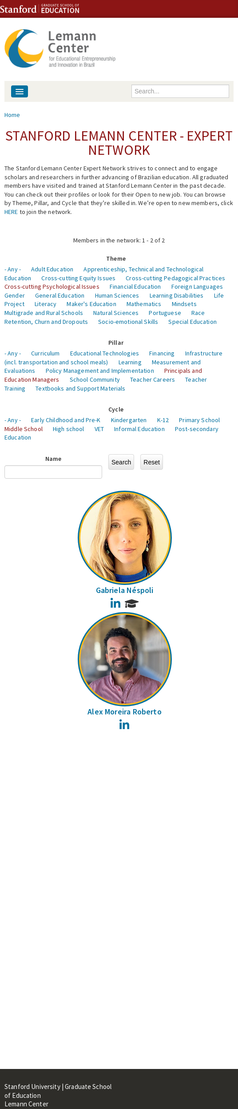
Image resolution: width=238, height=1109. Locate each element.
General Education (59, 295)
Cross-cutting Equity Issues (78, 278)
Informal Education (139, 429)
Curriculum (45, 353)
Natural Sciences (116, 313)
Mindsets (184, 304)
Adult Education (52, 269)
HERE (11, 212)
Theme (116, 258)
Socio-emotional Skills (128, 322)
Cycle (115, 409)
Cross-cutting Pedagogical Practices (175, 278)
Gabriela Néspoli (125, 590)
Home (12, 115)
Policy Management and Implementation (100, 371)
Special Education (192, 322)
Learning (130, 362)
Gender (14, 295)
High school (68, 429)
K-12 (163, 420)
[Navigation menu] (19, 91)
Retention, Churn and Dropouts (46, 322)
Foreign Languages (197, 286)
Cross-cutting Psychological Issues (51, 286)
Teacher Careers (152, 379)
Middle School (23, 429)
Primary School (199, 420)
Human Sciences (117, 295)
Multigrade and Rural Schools (43, 313)
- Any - (12, 269)
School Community (95, 379)
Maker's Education (91, 304)
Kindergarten (129, 420)
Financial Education (135, 286)
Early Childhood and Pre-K (66, 420)
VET (99, 429)
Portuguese (165, 313)
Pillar (115, 343)
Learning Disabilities (177, 295)
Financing (162, 353)
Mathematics (144, 304)
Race (198, 313)
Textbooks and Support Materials (80, 388)
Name (53, 459)
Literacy (45, 304)
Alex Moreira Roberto (124, 711)
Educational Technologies (104, 353)
